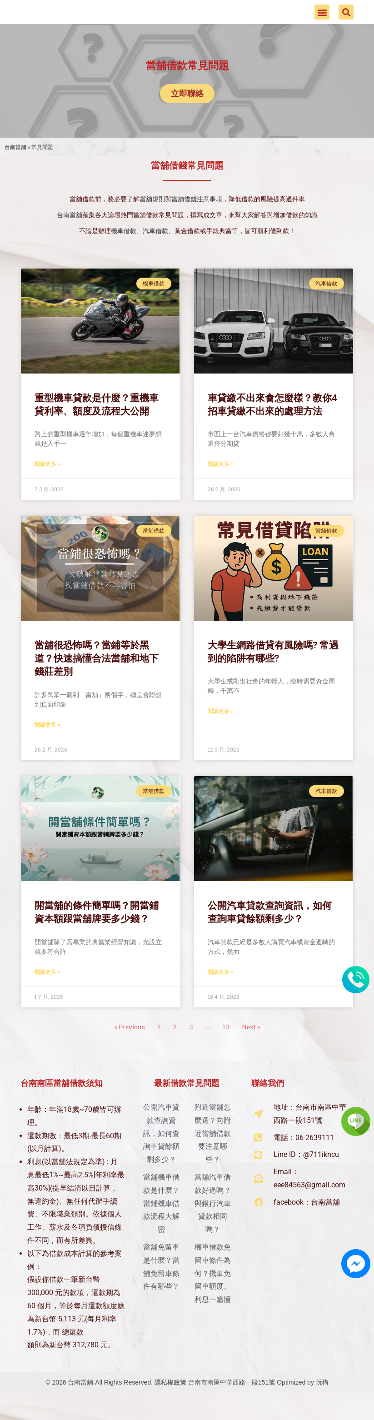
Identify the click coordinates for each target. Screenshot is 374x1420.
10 (226, 1044)
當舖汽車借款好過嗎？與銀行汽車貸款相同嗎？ (212, 1221)
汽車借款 (155, 249)
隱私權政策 (170, 1400)
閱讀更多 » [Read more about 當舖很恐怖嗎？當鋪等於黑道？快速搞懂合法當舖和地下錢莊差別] (47, 742)
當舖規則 (152, 217)
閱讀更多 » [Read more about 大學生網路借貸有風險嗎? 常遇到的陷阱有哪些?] (221, 729)
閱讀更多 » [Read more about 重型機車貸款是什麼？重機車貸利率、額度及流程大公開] (47, 482)
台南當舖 (15, 164)
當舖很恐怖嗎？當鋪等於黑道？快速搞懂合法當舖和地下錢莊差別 (97, 676)
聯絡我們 (267, 1101)
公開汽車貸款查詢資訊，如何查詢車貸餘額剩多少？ (161, 1151)
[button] (321, 21)
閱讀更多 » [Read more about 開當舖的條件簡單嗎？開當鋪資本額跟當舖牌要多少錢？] (47, 990)
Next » (251, 1044)
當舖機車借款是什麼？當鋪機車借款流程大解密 (161, 1221)
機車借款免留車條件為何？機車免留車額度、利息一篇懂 (212, 1291)
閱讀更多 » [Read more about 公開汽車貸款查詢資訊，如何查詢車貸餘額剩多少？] (221, 990)
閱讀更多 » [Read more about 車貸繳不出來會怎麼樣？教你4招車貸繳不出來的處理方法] (221, 482)
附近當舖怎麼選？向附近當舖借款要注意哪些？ (212, 1151)
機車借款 (123, 249)
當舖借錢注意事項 (196, 217)
